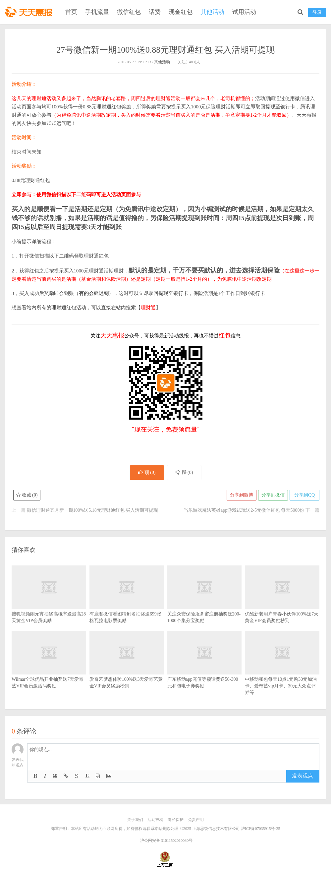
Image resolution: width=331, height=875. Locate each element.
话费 (155, 12)
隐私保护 (176, 819)
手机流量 (97, 12)
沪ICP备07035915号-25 (260, 828)
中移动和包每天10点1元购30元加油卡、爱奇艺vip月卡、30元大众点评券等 (282, 673)
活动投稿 (155, 819)
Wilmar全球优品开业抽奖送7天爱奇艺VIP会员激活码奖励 (49, 669)
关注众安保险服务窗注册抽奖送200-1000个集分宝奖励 (204, 604)
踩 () (184, 472)
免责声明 (196, 819)
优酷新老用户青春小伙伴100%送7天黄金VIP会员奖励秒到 (282, 604)
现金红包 (181, 12)
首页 (71, 12)
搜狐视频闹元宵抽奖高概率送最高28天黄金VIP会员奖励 (49, 604)
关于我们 (135, 819)
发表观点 (302, 776)
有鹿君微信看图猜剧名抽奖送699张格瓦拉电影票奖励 (126, 604)
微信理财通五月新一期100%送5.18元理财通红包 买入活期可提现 (92, 510)
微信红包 (129, 12)
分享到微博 (241, 495)
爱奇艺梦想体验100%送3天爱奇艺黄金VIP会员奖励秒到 (126, 669)
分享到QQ (304, 495)
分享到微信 (273, 495)
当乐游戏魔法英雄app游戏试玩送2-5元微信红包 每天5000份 (244, 510)
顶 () (147, 472)
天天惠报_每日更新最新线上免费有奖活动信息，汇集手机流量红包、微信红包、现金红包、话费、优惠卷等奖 (30, 12)
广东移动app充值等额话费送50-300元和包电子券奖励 (204, 669)
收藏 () (26, 495)
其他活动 (212, 12)
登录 (317, 12)
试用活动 (244, 12)
